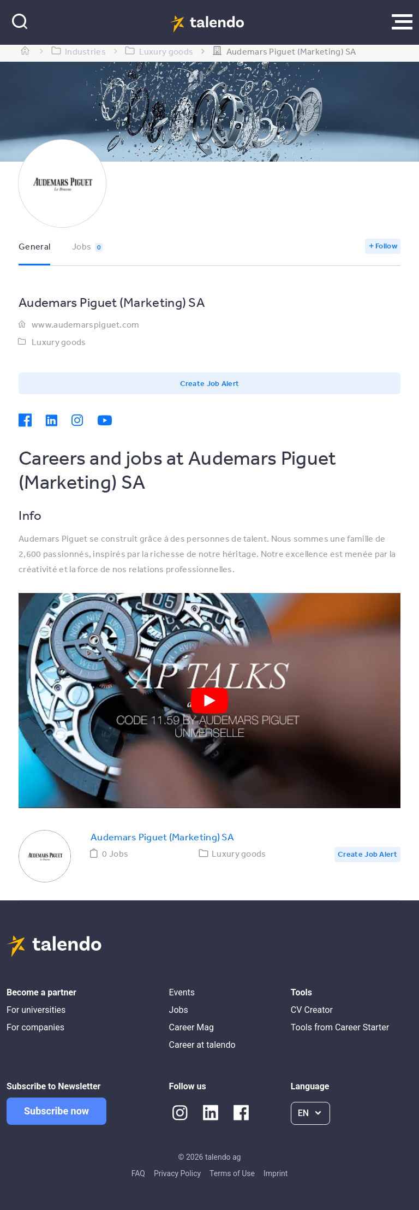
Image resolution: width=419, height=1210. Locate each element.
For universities (36, 1010)
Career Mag (191, 1027)
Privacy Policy (177, 1173)
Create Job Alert (210, 383)
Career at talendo (202, 1045)
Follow (386, 246)
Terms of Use (232, 1173)
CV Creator (312, 1010)
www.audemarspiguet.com (86, 324)
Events (182, 992)
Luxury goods (59, 341)
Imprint (276, 1173)
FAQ (138, 1173)
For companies (35, 1027)
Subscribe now (56, 1111)
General (34, 246)
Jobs (87, 246)
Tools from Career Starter (340, 1027)
